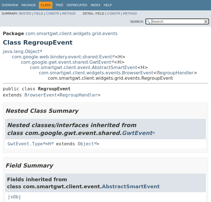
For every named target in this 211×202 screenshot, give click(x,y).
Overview (10, 5)
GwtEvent (137, 133)
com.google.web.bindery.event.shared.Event (62, 56)
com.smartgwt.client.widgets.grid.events (71, 33)
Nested (25, 13)
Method (69, 13)
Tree (59, 5)
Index (95, 5)
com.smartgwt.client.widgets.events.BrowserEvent (96, 72)
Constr (52, 13)
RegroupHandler (175, 72)
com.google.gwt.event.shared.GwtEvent (66, 62)
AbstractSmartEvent (131, 186)
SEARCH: (137, 22)
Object (86, 143)
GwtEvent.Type (25, 143)
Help (108, 5)
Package (29, 5)
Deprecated (77, 5)
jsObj (14, 196)
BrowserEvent (40, 95)
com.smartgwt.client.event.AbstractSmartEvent (83, 67)
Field (38, 13)
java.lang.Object (21, 51)
